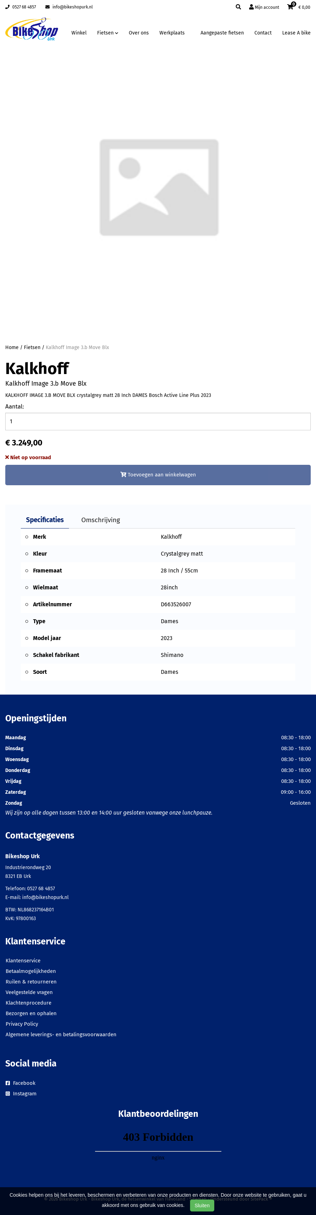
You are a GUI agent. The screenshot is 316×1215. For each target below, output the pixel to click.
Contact (263, 33)
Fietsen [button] (107, 33)
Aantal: (14, 406)
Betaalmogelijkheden (31, 971)
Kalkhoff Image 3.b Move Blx (77, 347)
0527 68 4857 (20, 7)
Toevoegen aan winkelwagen (158, 475)
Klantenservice (23, 960)
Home (12, 347)
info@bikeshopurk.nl (69, 7)
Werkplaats (172, 33)
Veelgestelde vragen (29, 992)
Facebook (21, 1083)
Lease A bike (296, 33)
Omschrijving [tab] (100, 520)
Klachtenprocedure (28, 1003)
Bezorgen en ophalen (31, 1013)
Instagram (21, 1093)
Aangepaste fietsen (222, 33)
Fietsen (32, 347)
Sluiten (202, 1205)
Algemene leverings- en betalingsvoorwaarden (61, 1034)
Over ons (139, 33)
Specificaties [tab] (45, 520)
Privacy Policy (22, 1024)
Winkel (79, 33)
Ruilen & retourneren (31, 982)
